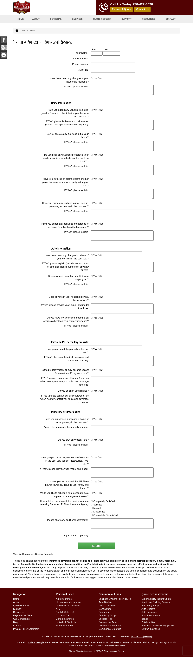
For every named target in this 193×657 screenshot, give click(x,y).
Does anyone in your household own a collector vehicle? (69, 298)
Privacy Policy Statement (26, 629)
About (16, 602)
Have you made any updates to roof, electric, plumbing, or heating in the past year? (65, 205)
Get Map (148, 636)
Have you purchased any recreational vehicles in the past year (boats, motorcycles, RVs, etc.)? (65, 460)
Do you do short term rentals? (73, 391)
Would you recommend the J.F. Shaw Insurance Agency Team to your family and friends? (67, 484)
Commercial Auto (108, 622)
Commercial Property (110, 625)
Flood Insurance (64, 625)
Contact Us (142, 9)
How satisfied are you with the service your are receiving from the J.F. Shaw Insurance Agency (64, 503)
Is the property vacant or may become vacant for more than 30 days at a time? (65, 372)
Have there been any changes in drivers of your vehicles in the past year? (67, 257)
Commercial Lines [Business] (110, 594)
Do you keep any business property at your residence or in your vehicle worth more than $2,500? (66, 158)
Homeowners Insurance (68, 602)
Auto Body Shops (108, 615)
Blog (15, 622)
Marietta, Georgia (36, 642)
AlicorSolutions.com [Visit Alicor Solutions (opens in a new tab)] (84, 651)
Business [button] (78, 19)
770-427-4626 (143, 4)
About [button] (37, 19)
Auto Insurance (64, 599)
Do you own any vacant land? (73, 440)
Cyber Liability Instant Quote (156, 599)
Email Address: (81, 58)
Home (21, 19)
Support (17, 609)
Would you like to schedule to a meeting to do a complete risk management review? (64, 495)
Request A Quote (121, 9)
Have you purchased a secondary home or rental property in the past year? (67, 421)
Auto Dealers (105, 602)
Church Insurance (108, 605)
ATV (58, 609)
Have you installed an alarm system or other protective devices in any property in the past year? (65, 182)
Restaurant (104, 612)
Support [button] (128, 19)
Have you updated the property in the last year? (67, 351)
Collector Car (63, 615)
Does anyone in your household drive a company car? (68, 278)
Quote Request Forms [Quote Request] (154, 594)
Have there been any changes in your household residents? (69, 80)
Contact (170, 19)
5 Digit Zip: (83, 70)
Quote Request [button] (103, 19)
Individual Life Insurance (68, 605)
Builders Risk (105, 619)
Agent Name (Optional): (76, 535)
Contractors (105, 609)
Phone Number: (80, 64)
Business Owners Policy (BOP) (115, 599)
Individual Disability (66, 622)
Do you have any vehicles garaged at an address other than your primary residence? (66, 319)
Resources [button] (149, 19)
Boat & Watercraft (65, 612)
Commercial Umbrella (110, 629)
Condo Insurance (65, 619)
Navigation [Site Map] (19, 594)
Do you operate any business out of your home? (68, 136)
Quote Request (21, 605)
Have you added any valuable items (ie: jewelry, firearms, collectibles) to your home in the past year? (65, 113)
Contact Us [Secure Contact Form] (137, 636)
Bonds (144, 619)
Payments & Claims (23, 615)
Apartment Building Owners (155, 602)
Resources (18, 612)
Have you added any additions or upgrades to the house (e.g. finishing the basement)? (65, 225)
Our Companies (21, 619)
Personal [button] (56, 19)
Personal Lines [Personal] (65, 594)
